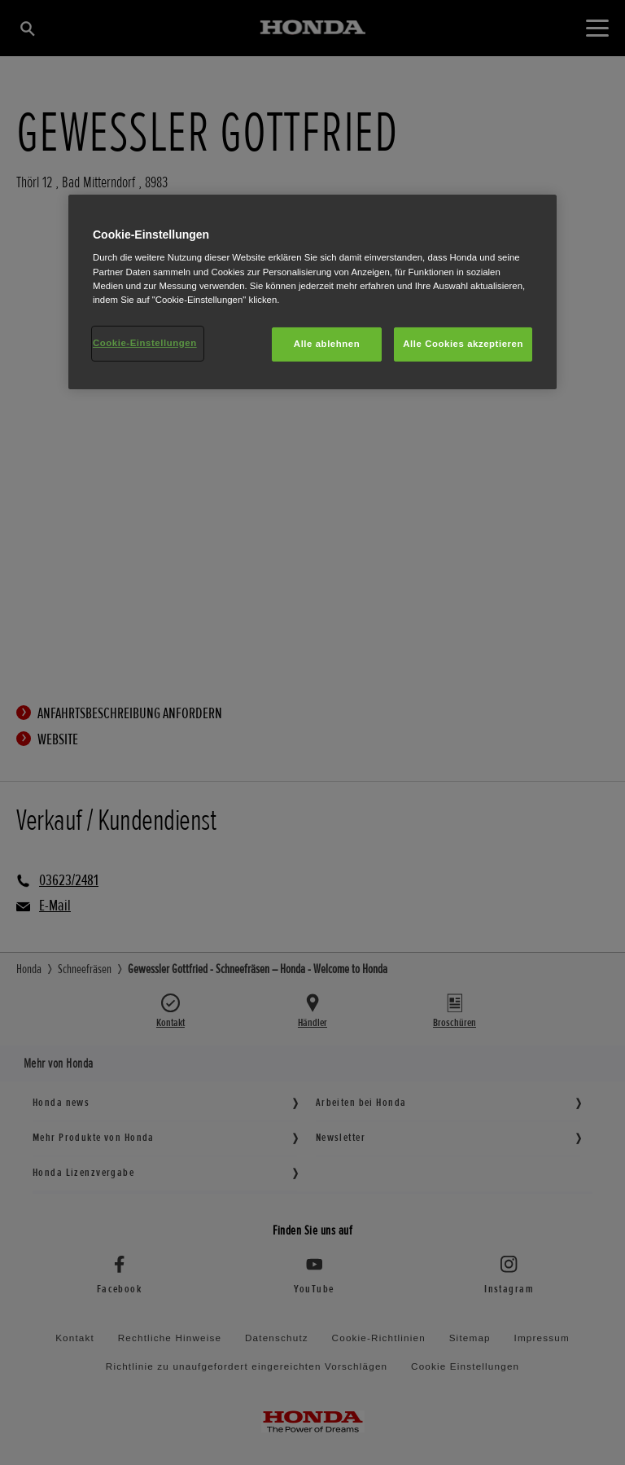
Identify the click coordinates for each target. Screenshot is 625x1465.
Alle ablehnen (327, 344)
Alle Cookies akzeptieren (463, 344)
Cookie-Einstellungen (145, 343)
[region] (312, 292)
